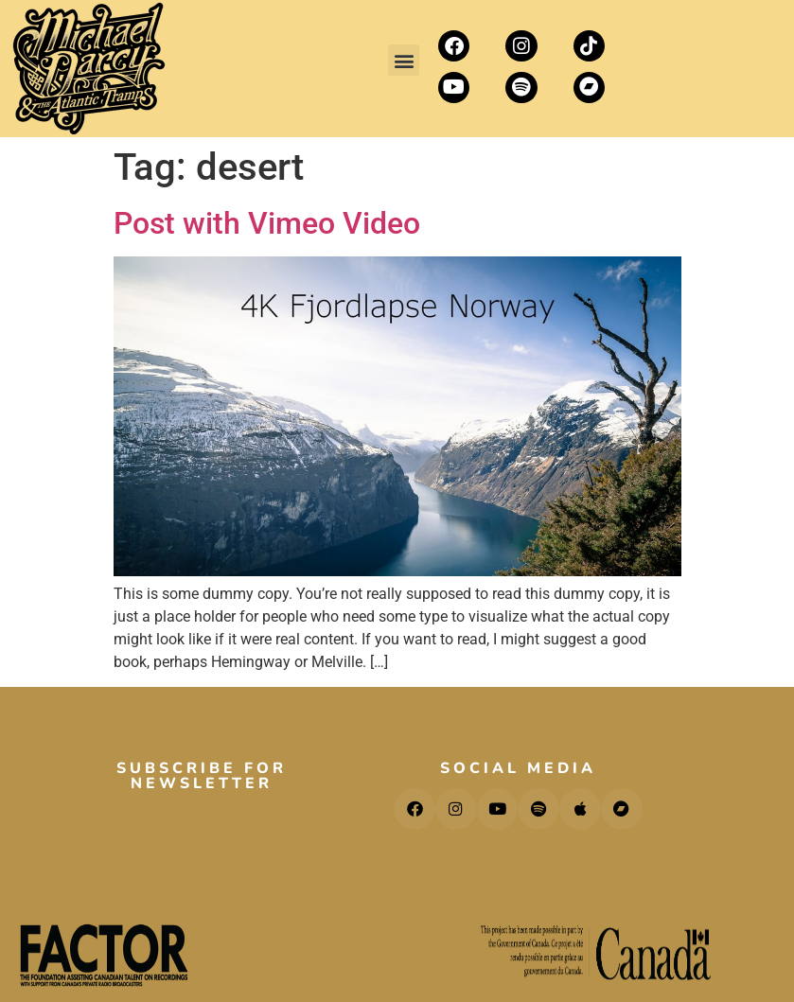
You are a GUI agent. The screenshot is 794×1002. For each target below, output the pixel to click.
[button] (403, 60)
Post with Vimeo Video (267, 223)
